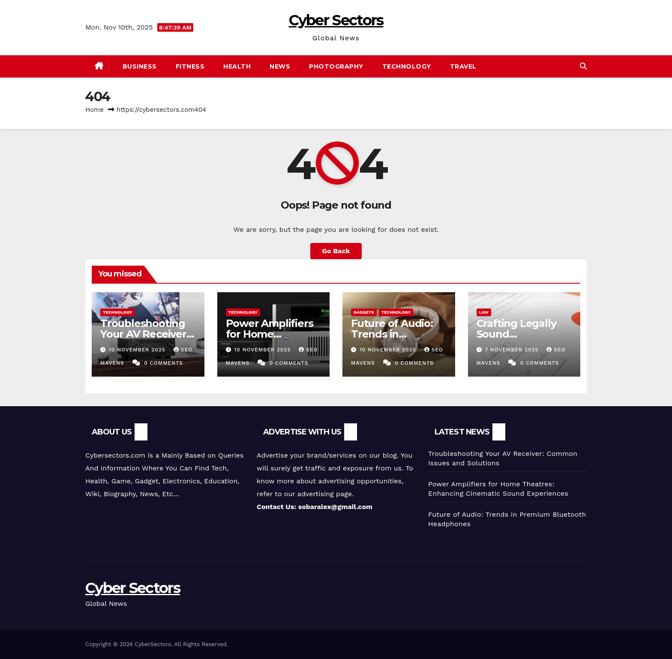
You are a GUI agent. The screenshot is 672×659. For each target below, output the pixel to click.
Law (484, 312)
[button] (583, 66)
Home (94, 110)
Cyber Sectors (336, 20)
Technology (406, 66)
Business (140, 66)
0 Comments (163, 363)
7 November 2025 (512, 350)
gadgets (364, 312)
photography (336, 66)
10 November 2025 (138, 350)
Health (237, 66)
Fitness (190, 66)
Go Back (336, 251)
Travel (463, 66)
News (280, 66)
